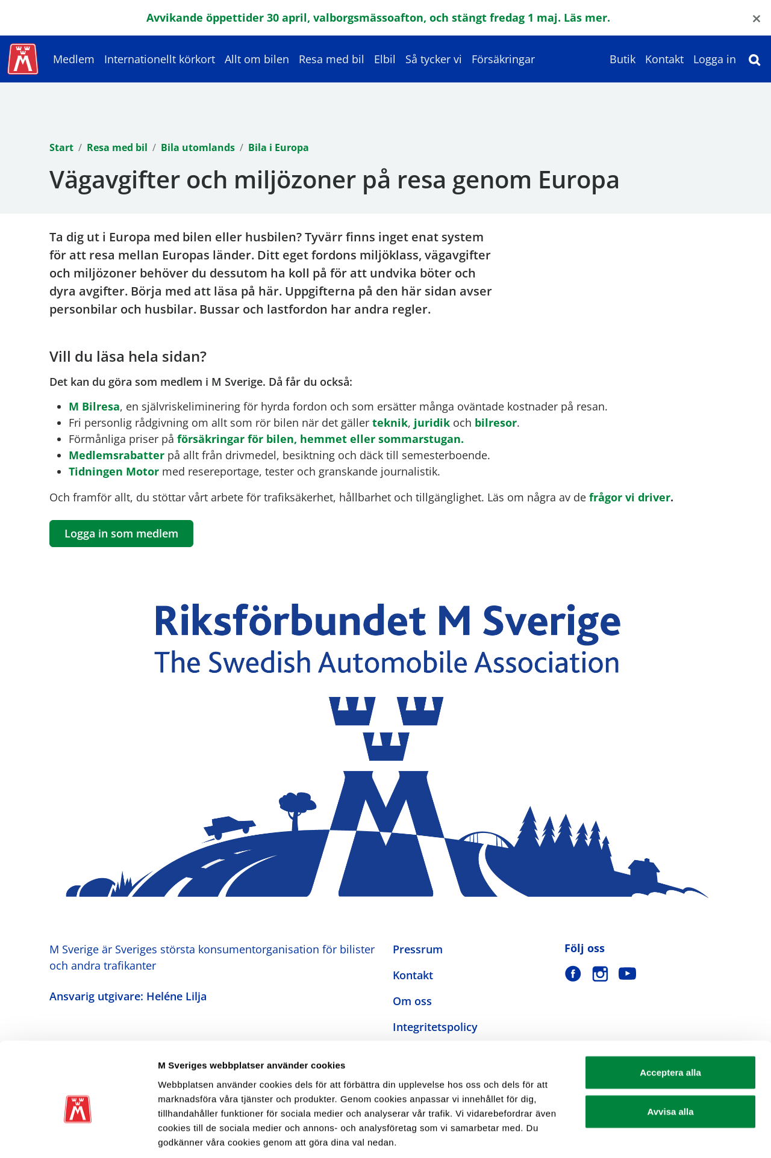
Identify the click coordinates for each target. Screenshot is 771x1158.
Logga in (714, 59)
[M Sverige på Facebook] (573, 973)
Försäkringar (503, 59)
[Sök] (755, 59)
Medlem (74, 59)
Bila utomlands (198, 147)
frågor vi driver (629, 497)
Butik (622, 59)
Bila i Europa (278, 147)
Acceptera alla (670, 1016)
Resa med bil (331, 59)
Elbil (385, 59)
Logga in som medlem (121, 533)
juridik (432, 422)
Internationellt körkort (159, 59)
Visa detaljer (654, 1134)
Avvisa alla (671, 1055)
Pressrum (418, 949)
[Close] (756, 18)
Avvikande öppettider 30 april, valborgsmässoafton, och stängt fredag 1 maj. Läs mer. (378, 17)
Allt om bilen (257, 59)
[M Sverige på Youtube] (627, 973)
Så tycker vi (433, 59)
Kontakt (664, 59)
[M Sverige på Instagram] (600, 973)
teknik (390, 422)
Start (61, 147)
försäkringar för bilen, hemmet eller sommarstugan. (320, 439)
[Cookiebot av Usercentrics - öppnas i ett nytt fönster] (78, 1134)
